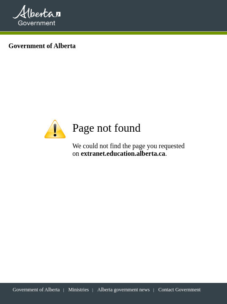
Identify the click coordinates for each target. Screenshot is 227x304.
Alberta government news (123, 290)
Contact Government (179, 290)
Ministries (78, 290)
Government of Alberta (36, 290)
